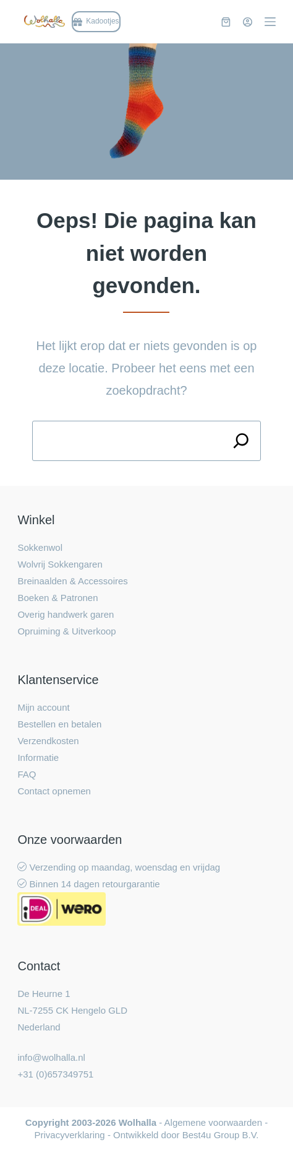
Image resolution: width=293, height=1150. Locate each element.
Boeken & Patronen (57, 597)
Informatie (38, 757)
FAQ (26, 774)
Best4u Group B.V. (220, 1135)
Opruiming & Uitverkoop (66, 631)
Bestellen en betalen (59, 724)
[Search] (241, 441)
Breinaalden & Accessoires (72, 581)
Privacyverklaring (70, 1135)
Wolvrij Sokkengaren (59, 564)
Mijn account (43, 707)
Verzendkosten (48, 740)
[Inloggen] (247, 22)
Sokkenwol (39, 547)
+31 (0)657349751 (55, 1074)
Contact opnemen (53, 791)
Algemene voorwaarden (213, 1122)
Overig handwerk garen (65, 614)
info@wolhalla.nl (51, 1057)
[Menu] (270, 21)
